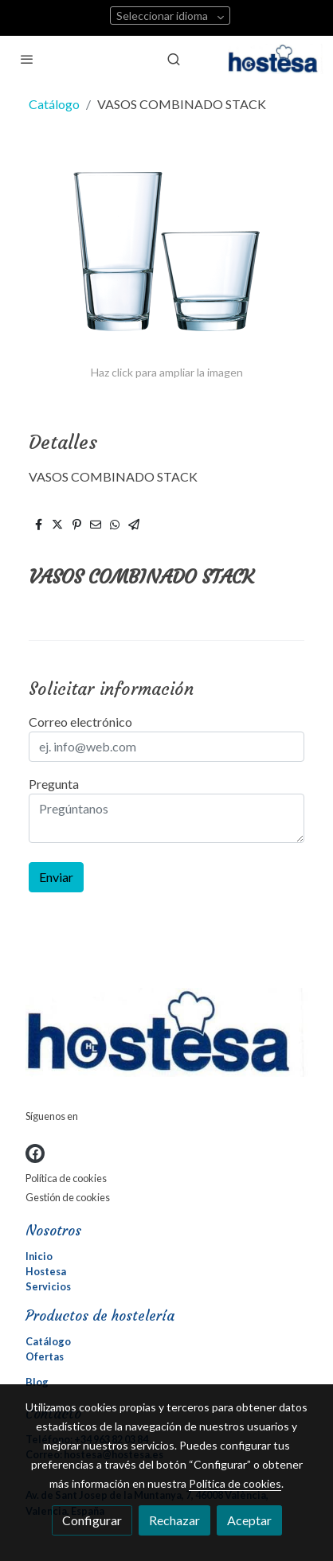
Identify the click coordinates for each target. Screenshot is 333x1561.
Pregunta (54, 783)
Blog (37, 1382)
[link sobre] (166, 1036)
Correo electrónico (80, 721)
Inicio (39, 1256)
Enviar (56, 876)
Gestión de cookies (67, 1197)
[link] (275, 59)
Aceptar (249, 1520)
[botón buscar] (173, 59)
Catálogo (54, 103)
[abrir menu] (27, 59)
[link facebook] (35, 1153)
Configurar (92, 1520)
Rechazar (174, 1520)
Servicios (48, 1286)
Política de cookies (66, 1178)
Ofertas (44, 1356)
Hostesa (45, 1271)
